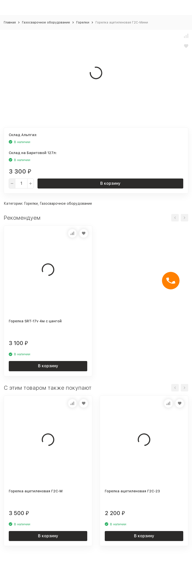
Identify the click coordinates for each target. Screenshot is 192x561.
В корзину (110, 183)
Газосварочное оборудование (46, 22)
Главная (10, 22)
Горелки (82, 22)
